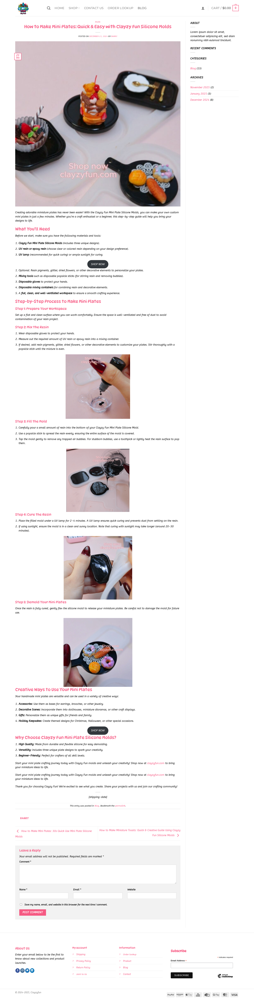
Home (59, 8)
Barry (114, 36)
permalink (120, 806)
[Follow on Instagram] (22, 970)
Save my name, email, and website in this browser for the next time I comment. (65, 904)
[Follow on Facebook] (17, 970)
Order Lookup (120, 8)
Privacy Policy (83, 961)
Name (23, 889)
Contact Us (94, 8)
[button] (203, 8)
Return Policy (83, 967)
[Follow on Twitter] (27, 970)
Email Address (179, 960)
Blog (142, 8)
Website (131, 889)
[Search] (48, 8)
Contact (127, 974)
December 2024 (199, 99)
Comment (25, 861)
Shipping (80, 954)
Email (77, 889)
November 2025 (200, 87)
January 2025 (198, 93)
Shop (74, 8)
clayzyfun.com (155, 763)
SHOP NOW (98, 264)
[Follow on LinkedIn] (32, 970)
